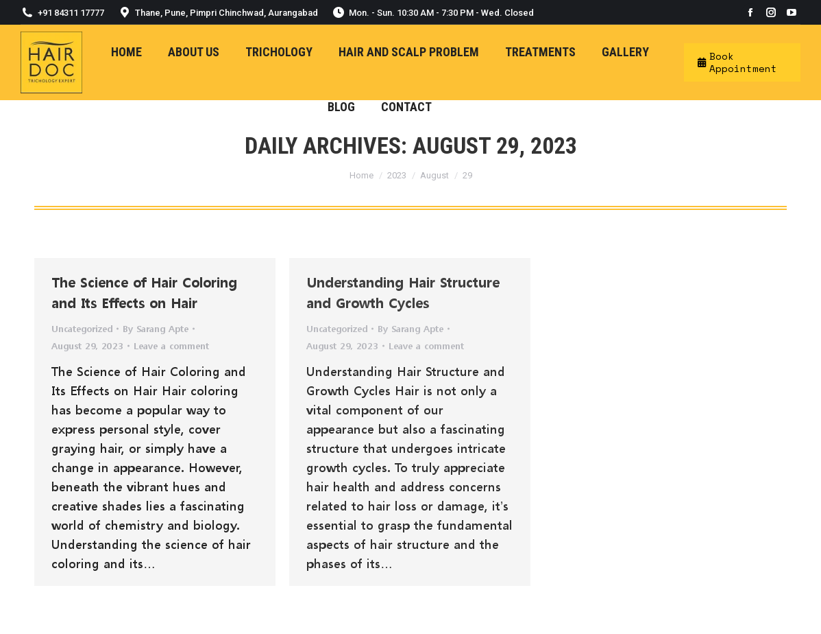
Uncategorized (81, 328)
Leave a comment (171, 345)
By (155, 328)
